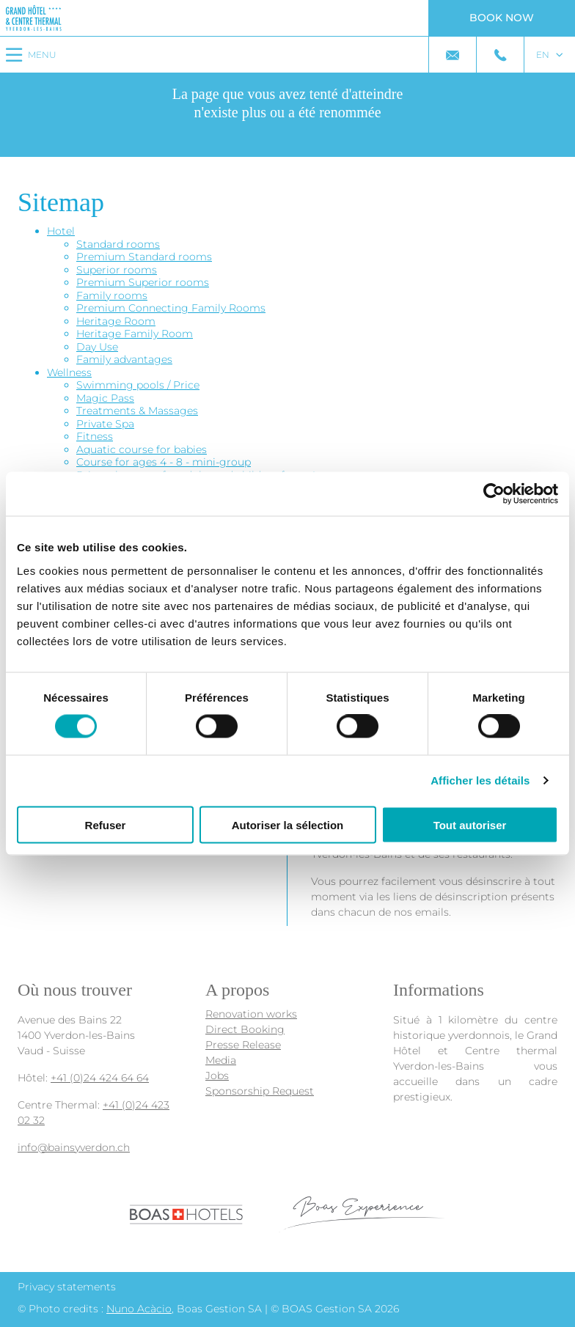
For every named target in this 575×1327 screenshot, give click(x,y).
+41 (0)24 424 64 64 (100, 1077)
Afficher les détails (480, 780)
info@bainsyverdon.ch (74, 1147)
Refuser (105, 824)
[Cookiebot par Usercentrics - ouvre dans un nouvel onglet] (494, 494)
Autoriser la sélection (288, 824)
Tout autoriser (470, 824)
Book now (501, 17)
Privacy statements (67, 1286)
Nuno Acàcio (139, 1308)
